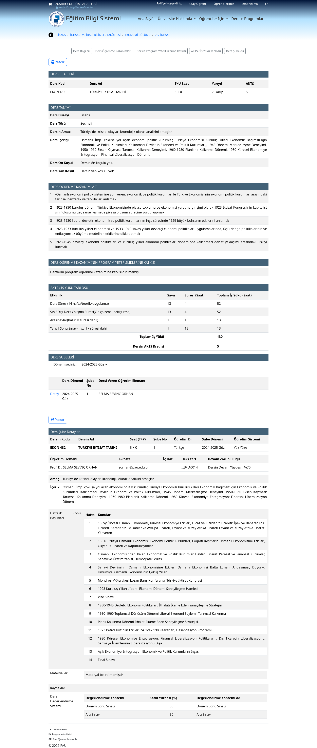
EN (266, 3)
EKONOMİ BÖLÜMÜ (137, 35)
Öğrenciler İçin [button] (212, 18)
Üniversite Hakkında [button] (175, 18)
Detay (54, 394)
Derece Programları (247, 18)
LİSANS (61, 35)
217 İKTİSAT (162, 35)
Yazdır (57, 62)
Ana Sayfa (146, 18)
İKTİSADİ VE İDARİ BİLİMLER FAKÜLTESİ (95, 35)
